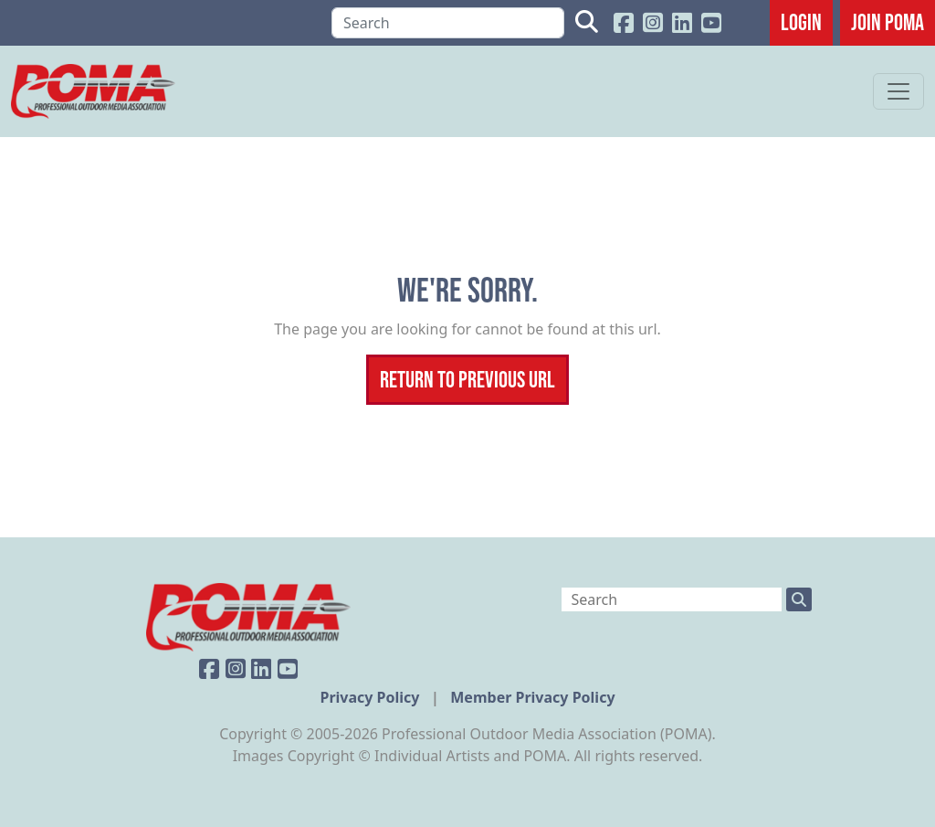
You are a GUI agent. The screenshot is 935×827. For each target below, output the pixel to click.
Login (801, 22)
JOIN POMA (887, 22)
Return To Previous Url (467, 379)
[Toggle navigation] (898, 91)
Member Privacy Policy (532, 697)
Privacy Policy (371, 697)
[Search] (447, 22)
